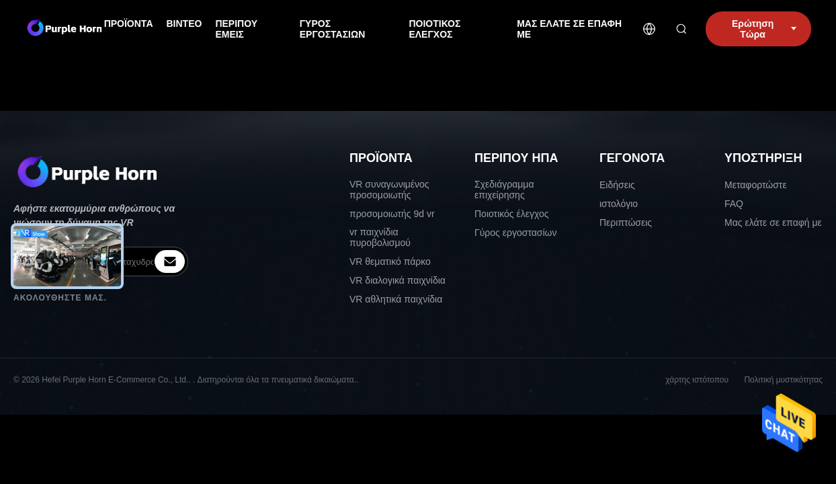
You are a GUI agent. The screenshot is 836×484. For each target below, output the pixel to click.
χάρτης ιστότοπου (696, 380)
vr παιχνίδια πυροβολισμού (380, 237)
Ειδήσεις (617, 184)
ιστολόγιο (618, 203)
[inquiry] (170, 261)
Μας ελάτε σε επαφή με (773, 222)
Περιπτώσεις (625, 222)
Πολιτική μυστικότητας (783, 380)
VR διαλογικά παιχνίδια (397, 280)
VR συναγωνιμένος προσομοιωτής (389, 189)
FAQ (733, 203)
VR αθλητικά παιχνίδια (395, 299)
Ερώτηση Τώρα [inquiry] (764, 29)
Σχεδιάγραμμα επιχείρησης (504, 189)
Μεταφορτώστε (755, 184)
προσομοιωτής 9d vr (392, 213)
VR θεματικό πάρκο (390, 261)
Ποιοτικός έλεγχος (511, 213)
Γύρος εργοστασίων (515, 232)
